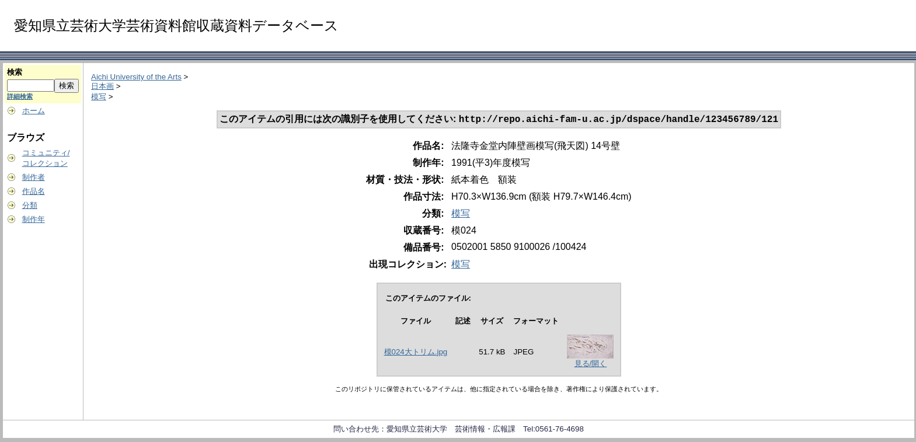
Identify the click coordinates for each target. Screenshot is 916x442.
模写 (98, 96)
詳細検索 (20, 96)
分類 (29, 205)
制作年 (33, 219)
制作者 (33, 177)
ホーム (33, 110)
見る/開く (590, 364)
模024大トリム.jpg (416, 353)
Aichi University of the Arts (136, 76)
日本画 (102, 86)
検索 (14, 72)
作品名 (33, 191)
